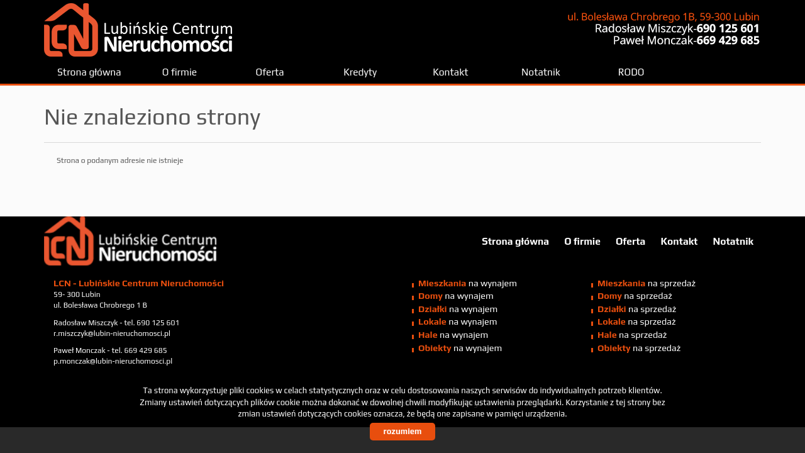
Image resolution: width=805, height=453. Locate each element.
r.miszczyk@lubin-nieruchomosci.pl (111, 333)
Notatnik (540, 71)
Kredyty (360, 71)
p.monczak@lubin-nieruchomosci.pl (112, 361)
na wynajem (467, 283)
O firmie (179, 71)
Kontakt (450, 71)
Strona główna (89, 71)
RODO (631, 71)
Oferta (270, 71)
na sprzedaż (646, 283)
